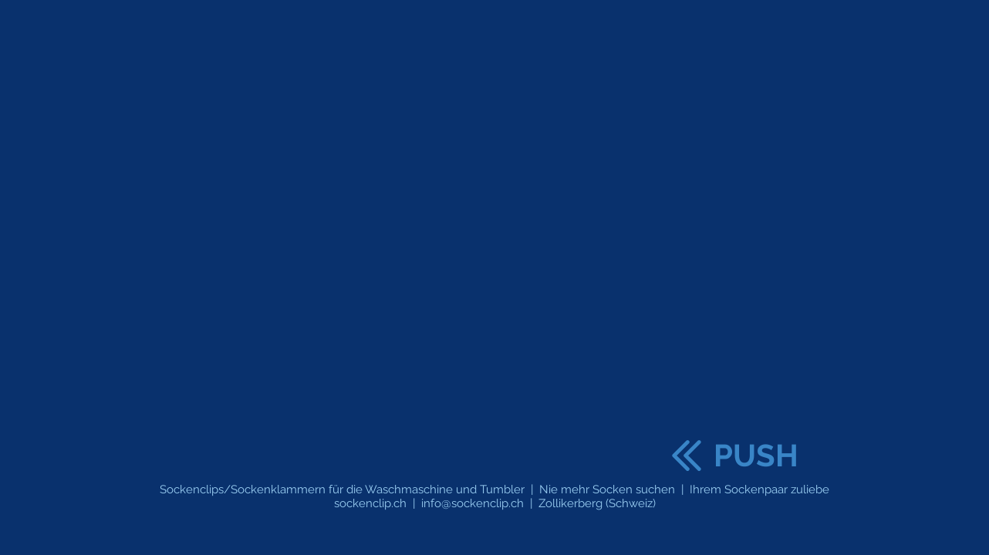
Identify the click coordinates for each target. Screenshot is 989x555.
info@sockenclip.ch (472, 503)
